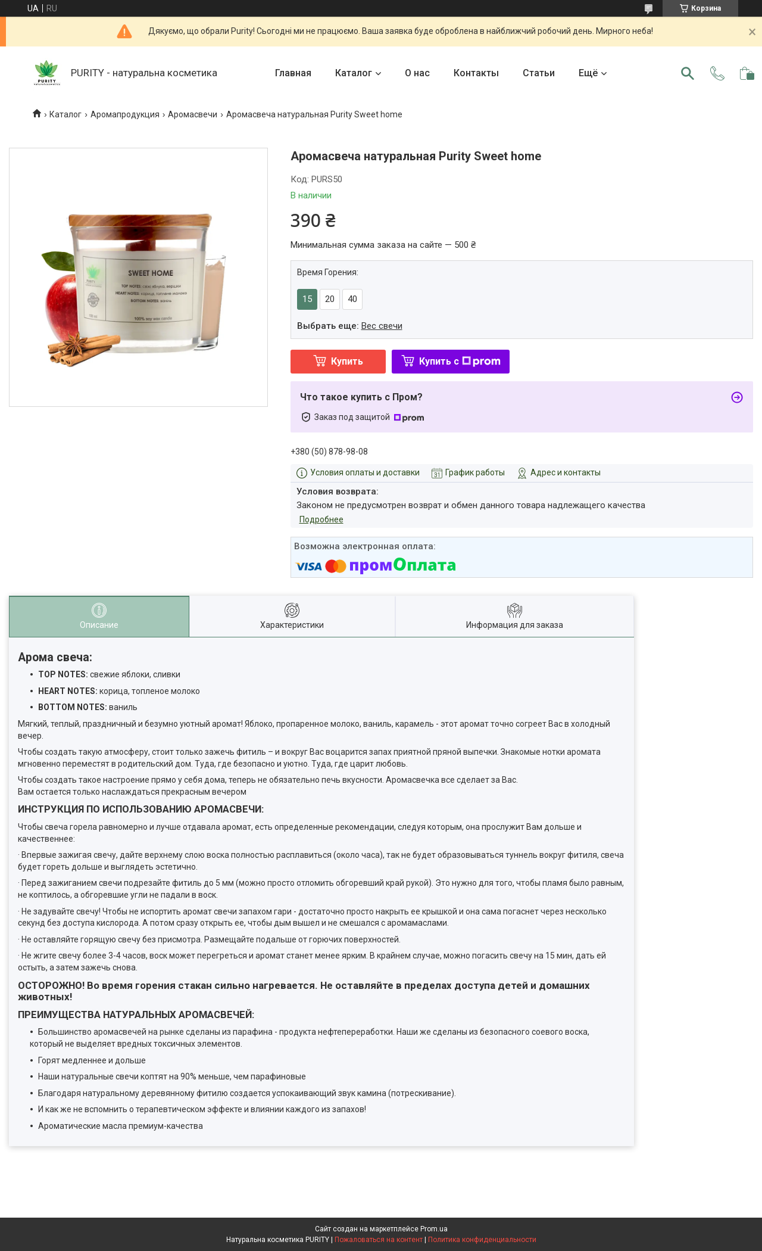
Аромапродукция (125, 114)
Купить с (460, 361)
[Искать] (687, 73)
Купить (347, 361)
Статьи (539, 73)
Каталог (353, 73)
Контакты (476, 73)
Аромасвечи (192, 114)
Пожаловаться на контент (379, 1240)
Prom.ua (434, 1229)
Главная (293, 73)
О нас (417, 73)
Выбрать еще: (349, 325)
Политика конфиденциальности (482, 1240)
